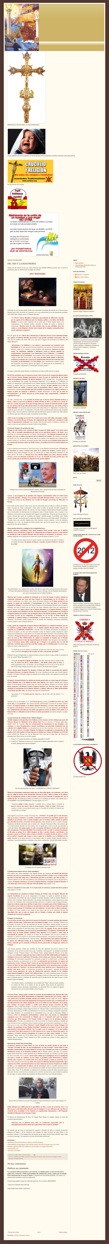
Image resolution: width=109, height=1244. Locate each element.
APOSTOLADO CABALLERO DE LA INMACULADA (21, 12)
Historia (40, 1156)
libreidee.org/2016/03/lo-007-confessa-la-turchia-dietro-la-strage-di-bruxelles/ (30, 1146)
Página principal (79, 263)
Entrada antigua (63, 1232)
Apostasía (27, 1156)
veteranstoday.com (13, 1148)
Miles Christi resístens (83, 277)
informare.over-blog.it (14, 1150)
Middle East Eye (14, 438)
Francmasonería (34, 1156)
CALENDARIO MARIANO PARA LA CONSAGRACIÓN (85, 266)
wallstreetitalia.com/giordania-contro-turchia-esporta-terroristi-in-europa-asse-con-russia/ (33, 1144)
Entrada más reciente (13, 1232)
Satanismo (10, 1158)
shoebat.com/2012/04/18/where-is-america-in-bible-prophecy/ (26, 1142)
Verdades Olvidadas (18, 1158)
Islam (44, 1156)
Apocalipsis (22, 1156)
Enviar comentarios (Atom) (22, 1235)
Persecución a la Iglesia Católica (54, 1156)
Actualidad (15, 1156)
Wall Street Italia (34, 448)
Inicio (38, 1232)
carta (35, 312)
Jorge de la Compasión (83, 274)
